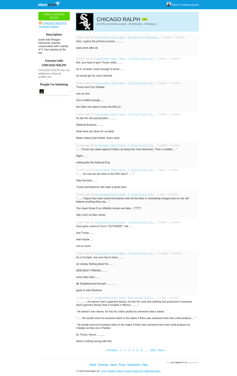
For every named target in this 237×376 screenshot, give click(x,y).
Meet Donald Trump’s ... (142, 297)
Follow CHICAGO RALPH (54, 16)
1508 (153, 350)
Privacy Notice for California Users (142, 371)
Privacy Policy (115, 371)
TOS (103, 371)
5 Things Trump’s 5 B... (142, 58)
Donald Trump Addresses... (144, 37)
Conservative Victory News (110, 37)
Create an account (190, 4)
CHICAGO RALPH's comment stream (53, 25)
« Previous (111, 350)
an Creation (183, 363)
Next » (162, 350)
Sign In (175, 4)
